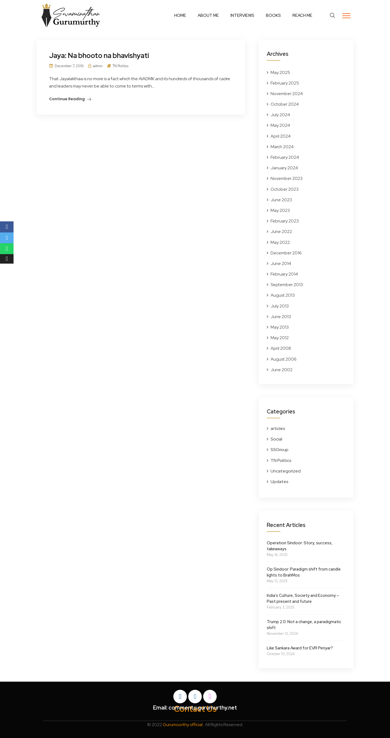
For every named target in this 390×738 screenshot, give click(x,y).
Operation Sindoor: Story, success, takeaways (300, 546)
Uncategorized (286, 471)
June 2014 (281, 263)
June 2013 (281, 316)
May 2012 (280, 338)
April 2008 (281, 348)
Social (276, 439)
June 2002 (281, 370)
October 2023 (284, 189)
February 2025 (285, 83)
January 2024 (284, 168)
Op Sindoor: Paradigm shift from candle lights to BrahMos (304, 572)
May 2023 (280, 210)
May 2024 (280, 125)
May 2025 (280, 72)
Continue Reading (67, 99)
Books (273, 15)
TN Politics (120, 66)
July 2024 (280, 115)
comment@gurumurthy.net (202, 707)
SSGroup (279, 449)
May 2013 (280, 327)
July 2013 (280, 306)
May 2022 (280, 242)
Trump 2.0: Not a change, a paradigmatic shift (304, 624)
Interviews (242, 15)
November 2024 (287, 93)
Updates (279, 481)
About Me (208, 15)
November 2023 (287, 178)
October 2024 (285, 104)
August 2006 (284, 359)
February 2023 (285, 221)
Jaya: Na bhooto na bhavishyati (99, 55)
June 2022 (281, 231)
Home (180, 15)
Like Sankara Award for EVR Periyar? (300, 648)
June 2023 (281, 200)
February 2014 (284, 274)
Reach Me (302, 15)
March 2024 (282, 147)
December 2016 (286, 253)
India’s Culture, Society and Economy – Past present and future (303, 598)
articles (278, 428)
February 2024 (285, 157)
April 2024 (281, 136)
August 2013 (283, 295)
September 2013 (287, 284)
